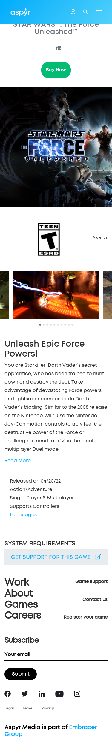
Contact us (95, 599)
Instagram (77, 694)
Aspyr (20, 12)
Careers (22, 616)
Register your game (86, 617)
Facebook (7, 694)
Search (85, 11)
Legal (9, 708)
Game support (91, 581)
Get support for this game (56, 557)
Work (16, 583)
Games (20, 605)
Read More (17, 460)
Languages (23, 514)
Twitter (24, 694)
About (18, 594)
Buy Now (56, 70)
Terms (28, 708)
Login (73, 12)
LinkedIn (42, 694)
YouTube (59, 694)
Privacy (48, 708)
